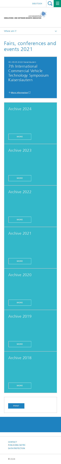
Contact (12, 442)
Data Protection (16, 448)
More (20, 136)
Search (50, 3)
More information (19, 92)
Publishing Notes (16, 445)
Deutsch (37, 3)
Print (16, 406)
